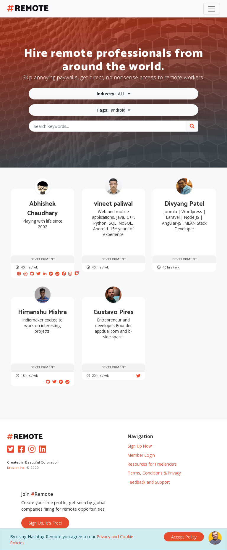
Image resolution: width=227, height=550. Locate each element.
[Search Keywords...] (108, 126)
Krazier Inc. (16, 467)
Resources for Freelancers (152, 464)
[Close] (184, 536)
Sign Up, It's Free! (45, 523)
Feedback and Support (149, 482)
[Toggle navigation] (211, 9)
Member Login (141, 455)
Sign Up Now (140, 446)
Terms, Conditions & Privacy (154, 473)
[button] (114, 93)
